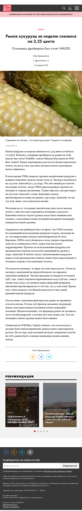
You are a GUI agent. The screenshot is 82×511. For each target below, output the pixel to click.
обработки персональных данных (58, 472)
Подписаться (70, 466)
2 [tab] (38, 432)
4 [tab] (44, 432)
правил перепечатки (59, 477)
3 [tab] (41, 432)
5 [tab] (47, 432)
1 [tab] (35, 432)
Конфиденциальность (10, 506)
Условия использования (11, 508)
